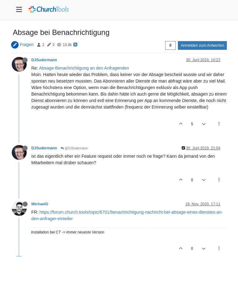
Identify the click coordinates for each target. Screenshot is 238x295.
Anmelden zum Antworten (202, 45)
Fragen (26, 44)
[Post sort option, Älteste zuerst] (170, 45)
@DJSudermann (74, 148)
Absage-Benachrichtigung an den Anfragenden (84, 68)
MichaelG (39, 204)
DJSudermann (44, 60)
